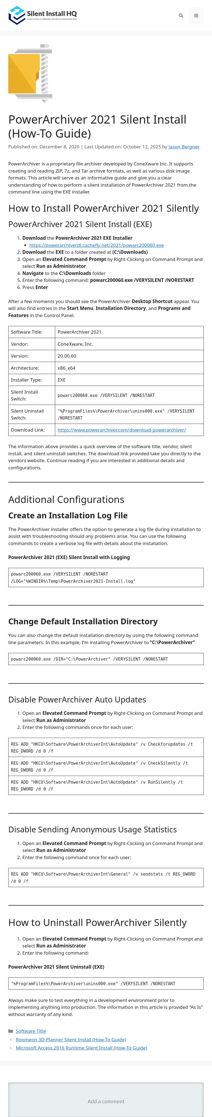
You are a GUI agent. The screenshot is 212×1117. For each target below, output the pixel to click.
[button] (181, 15)
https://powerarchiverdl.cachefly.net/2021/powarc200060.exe (97, 245)
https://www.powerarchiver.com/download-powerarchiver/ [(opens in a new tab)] (122, 430)
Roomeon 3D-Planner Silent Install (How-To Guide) (71, 1039)
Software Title (31, 1031)
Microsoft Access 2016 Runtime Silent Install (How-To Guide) (81, 1048)
